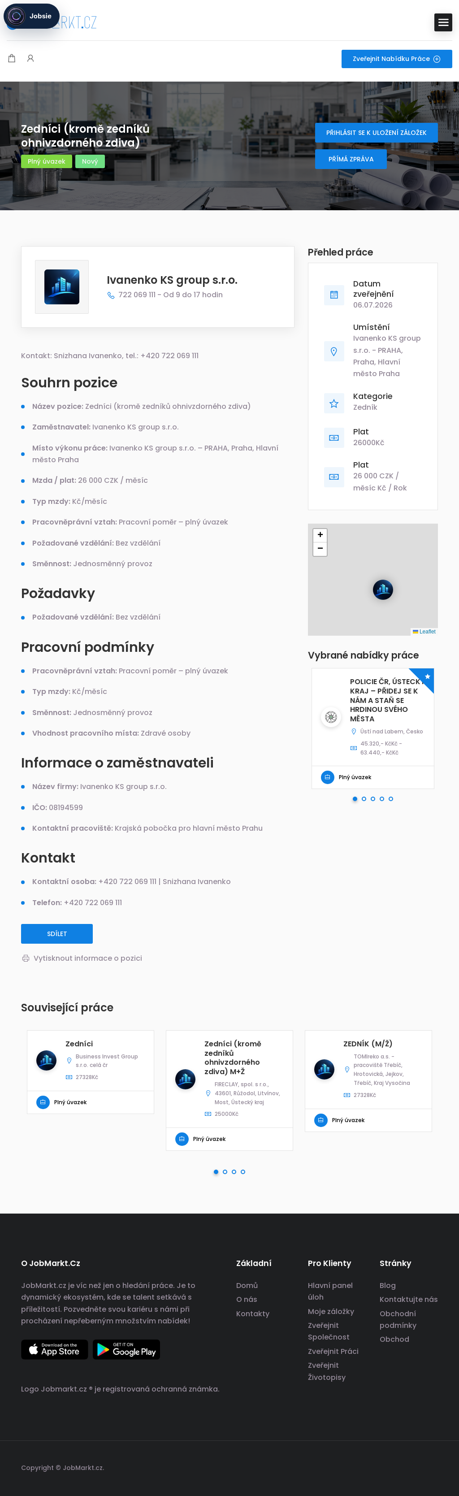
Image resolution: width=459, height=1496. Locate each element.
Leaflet (424, 632)
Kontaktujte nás (409, 1299)
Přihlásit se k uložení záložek (376, 132)
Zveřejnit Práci (333, 1351)
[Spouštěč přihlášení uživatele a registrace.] (30, 59)
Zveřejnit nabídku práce (397, 58)
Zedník (365, 407)
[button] (375, 582)
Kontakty (252, 1314)
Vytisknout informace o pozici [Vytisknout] (81, 958)
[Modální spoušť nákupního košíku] (12, 59)
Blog (388, 1285)
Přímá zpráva (351, 159)
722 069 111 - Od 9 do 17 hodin (165, 295)
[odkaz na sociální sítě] (430, 1466)
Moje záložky (331, 1311)
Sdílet (57, 933)
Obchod (394, 1339)
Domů (247, 1285)
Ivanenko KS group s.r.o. (172, 280)
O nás (246, 1299)
